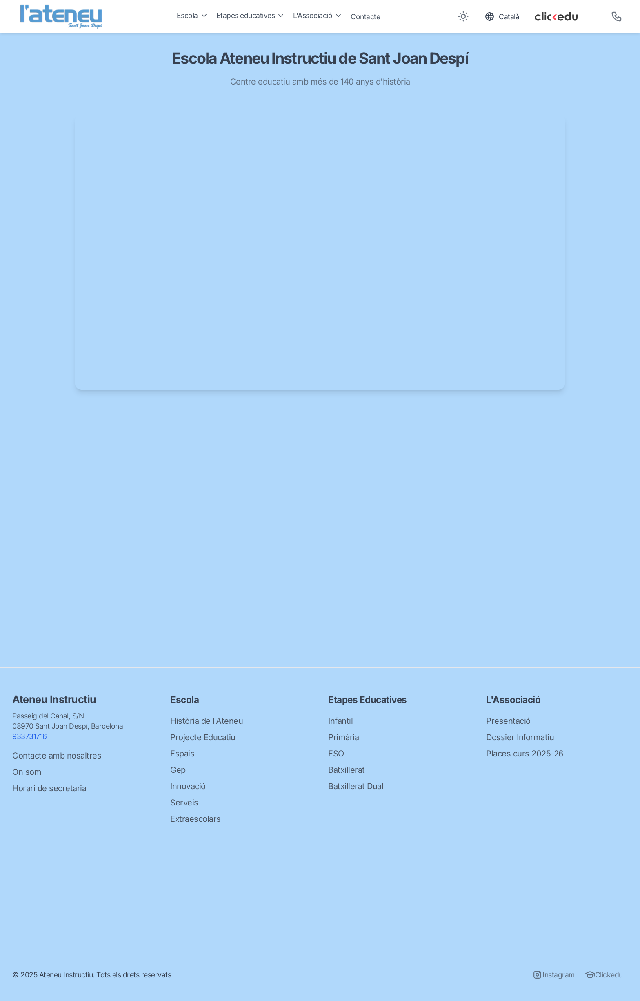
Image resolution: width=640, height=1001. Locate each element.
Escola (192, 15)
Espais (182, 754)
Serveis (184, 802)
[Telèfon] (616, 16)
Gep (178, 770)
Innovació (188, 786)
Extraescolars (195, 819)
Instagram (553, 975)
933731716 (29, 736)
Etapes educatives (250, 15)
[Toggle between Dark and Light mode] (463, 16)
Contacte (365, 16)
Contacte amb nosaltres (56, 756)
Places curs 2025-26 (524, 754)
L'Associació (317, 15)
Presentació (508, 721)
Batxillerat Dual (355, 786)
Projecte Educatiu (203, 737)
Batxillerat (346, 770)
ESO (336, 754)
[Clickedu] (565, 16)
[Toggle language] (501, 16)
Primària (343, 737)
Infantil (340, 721)
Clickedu (604, 975)
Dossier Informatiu (520, 737)
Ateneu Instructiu (54, 699)
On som (26, 772)
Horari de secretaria (49, 788)
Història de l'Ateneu (206, 721)
